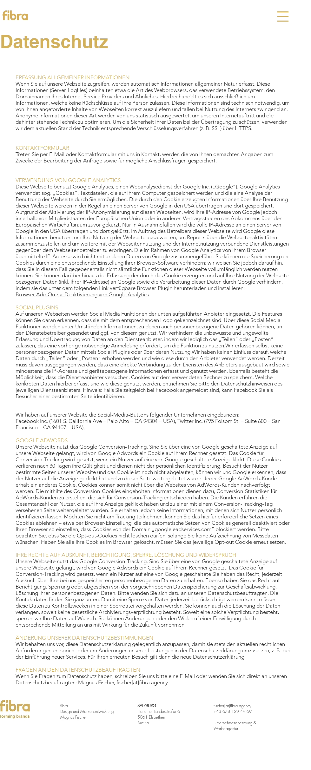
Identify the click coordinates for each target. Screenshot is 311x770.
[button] (282, 16)
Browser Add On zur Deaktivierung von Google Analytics (82, 294)
